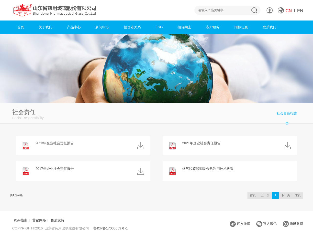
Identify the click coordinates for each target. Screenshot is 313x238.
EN (300, 10)
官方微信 (266, 224)
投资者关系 (132, 27)
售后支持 (57, 220)
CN (289, 10)
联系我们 (269, 27)
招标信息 (241, 27)
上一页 (265, 195)
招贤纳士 (184, 27)
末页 (298, 195)
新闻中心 (102, 27)
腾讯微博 (293, 224)
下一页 (285, 195)
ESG (159, 27)
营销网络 (39, 220)
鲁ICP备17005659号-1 (110, 228)
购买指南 (20, 220)
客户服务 (213, 27)
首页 (20, 27)
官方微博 (240, 224)
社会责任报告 (287, 113)
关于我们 (45, 27)
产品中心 (74, 27)
